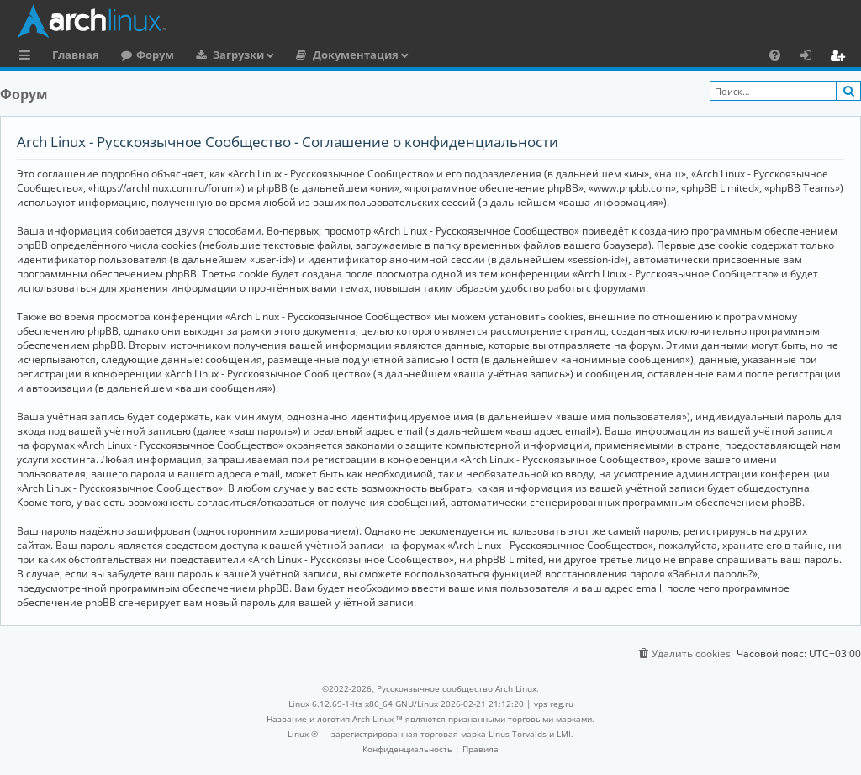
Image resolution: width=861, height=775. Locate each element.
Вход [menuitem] (812, 57)
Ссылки (28, 57)
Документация (356, 54)
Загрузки (238, 54)
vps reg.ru (553, 703)
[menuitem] (775, 54)
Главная (75, 54)
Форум (155, 54)
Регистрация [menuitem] (841, 57)
